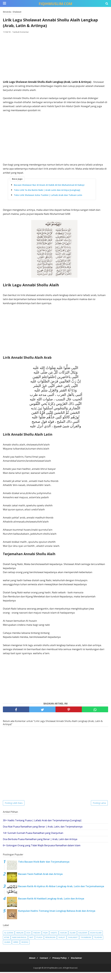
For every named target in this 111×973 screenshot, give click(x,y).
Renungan (50, 938)
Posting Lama (99, 804)
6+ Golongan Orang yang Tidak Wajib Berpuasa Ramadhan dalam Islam (41, 846)
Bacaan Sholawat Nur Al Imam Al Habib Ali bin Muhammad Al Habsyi (49, 186)
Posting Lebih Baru (14, 804)
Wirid (15, 943)
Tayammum (86, 938)
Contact (43, 959)
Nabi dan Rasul (19, 938)
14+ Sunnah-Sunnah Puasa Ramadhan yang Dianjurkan (33, 834)
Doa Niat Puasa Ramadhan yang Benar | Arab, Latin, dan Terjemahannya (42, 827)
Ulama (7, 943)
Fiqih (45, 933)
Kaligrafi (82, 933)
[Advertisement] (55, 58)
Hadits (54, 933)
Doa (28, 933)
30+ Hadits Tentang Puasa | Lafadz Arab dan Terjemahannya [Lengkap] (42, 821)
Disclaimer (78, 959)
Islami (72, 933)
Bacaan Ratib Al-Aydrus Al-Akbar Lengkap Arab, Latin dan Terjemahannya (61, 887)
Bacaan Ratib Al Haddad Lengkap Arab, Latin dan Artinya (51, 899)
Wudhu (24, 943)
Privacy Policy (60, 959)
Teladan (98, 938)
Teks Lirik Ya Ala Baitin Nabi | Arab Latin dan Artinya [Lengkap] (47, 191)
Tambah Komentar (20, 33)
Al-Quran (8, 933)
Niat (31, 938)
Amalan (19, 933)
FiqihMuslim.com (55, 3)
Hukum (63, 933)
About (30, 959)
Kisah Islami (95, 933)
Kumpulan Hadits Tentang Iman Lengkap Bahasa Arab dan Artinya (56, 911)
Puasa (39, 938)
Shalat (61, 938)
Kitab (6, 938)
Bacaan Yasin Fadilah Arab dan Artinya (40, 875)
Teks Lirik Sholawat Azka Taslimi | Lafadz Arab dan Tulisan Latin (48, 196)
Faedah (36, 933)
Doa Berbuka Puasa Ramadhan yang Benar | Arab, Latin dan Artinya (40, 840)
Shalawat (73, 938)
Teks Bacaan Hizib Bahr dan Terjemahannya (43, 862)
